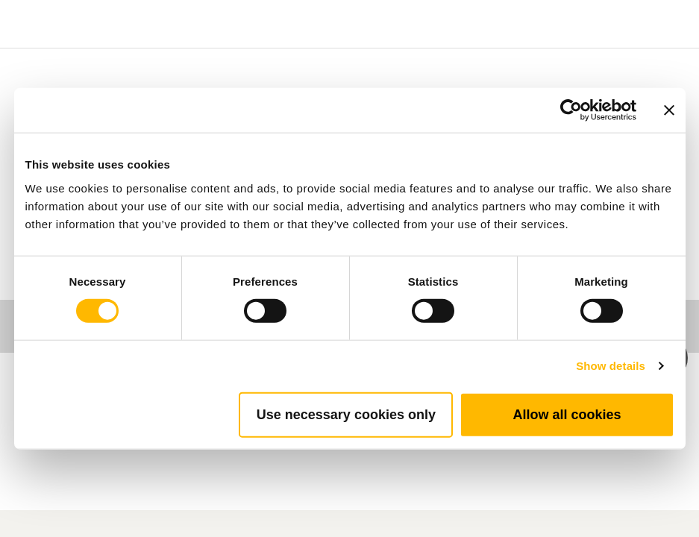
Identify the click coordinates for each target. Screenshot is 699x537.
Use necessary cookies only (346, 413)
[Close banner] (669, 110)
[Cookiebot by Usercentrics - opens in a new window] (571, 110)
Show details (610, 365)
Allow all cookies (567, 413)
